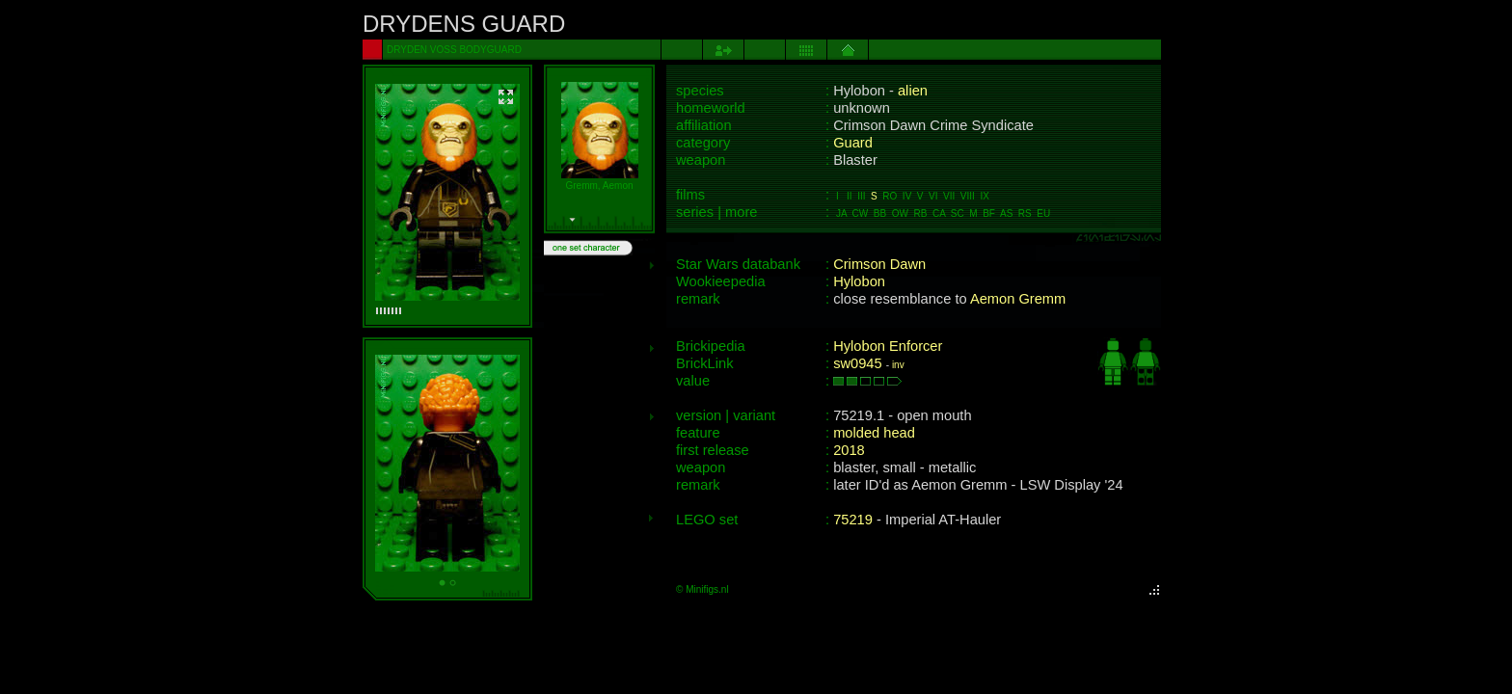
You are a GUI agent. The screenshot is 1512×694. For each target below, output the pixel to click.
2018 (849, 450)
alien (913, 90)
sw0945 (857, 363)
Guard (853, 142)
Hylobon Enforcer (887, 346)
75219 (853, 519)
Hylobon (859, 281)
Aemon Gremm (1018, 299)
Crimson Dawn (879, 264)
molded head (874, 432)
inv (898, 365)
